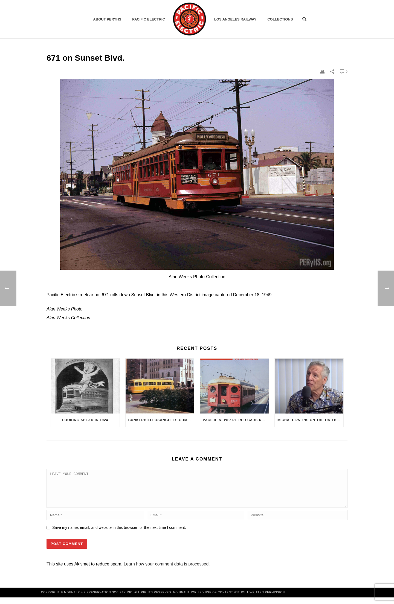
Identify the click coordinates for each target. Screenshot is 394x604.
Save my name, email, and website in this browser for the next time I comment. (119, 534)
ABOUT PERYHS (107, 19)
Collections (280, 19)
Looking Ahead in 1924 (85, 420)
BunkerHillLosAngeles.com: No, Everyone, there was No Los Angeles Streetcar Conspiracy (161, 420)
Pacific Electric (148, 19)
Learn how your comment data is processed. (167, 570)
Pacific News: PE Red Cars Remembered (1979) (236, 420)
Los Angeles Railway (235, 19)
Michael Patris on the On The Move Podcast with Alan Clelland (310, 420)
